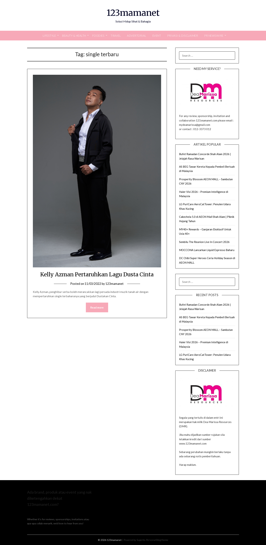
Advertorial (136, 35)
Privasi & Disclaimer (182, 35)
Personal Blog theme (157, 539)
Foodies (98, 35)
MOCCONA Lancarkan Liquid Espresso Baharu (206, 250)
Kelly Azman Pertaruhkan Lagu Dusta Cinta (97, 274)
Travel (116, 35)
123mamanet (133, 12)
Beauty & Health (74, 35)
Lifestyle (49, 35)
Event (156, 35)
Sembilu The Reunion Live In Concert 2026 (204, 241)
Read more (97, 307)
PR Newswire (213, 35)
